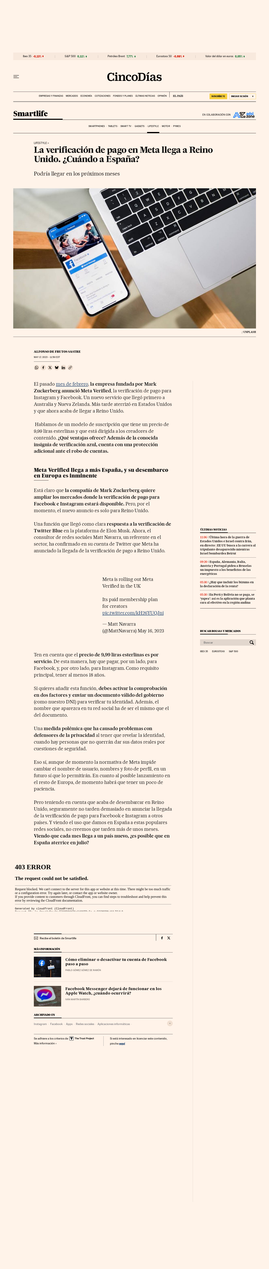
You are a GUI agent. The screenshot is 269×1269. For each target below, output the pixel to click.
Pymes (177, 126)
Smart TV (125, 126)
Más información (45, 1043)
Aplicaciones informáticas (114, 1024)
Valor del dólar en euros (219, 56)
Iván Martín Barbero (77, 999)
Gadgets (140, 126)
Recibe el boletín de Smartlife (58, 938)
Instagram (40, 1024)
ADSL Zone (243, 115)
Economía (86, 96)
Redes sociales (85, 1024)
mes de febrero (72, 384)
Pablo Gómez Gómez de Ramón (83, 970)
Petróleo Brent (116, 56)
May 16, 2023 (151, 631)
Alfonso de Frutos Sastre (57, 352)
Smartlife (30, 114)
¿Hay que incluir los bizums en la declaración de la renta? (227, 584)
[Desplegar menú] (16, 76)
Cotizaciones (102, 96)
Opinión (162, 96)
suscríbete (218, 96)
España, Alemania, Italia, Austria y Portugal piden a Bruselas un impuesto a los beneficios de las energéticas (226, 568)
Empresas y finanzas (51, 96)
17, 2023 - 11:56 (47, 357)
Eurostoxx (218, 651)
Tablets (112, 126)
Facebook (56, 1024)
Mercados (72, 96)
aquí (122, 1043)
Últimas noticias (145, 96)
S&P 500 (70, 56)
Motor (166, 126)
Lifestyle (153, 126)
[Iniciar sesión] (242, 96)
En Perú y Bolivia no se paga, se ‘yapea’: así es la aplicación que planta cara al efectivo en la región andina (227, 598)
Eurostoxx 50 (164, 56)
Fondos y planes (123, 96)
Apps (69, 1024)
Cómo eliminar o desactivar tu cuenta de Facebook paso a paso (116, 962)
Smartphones (96, 126)
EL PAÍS (176, 94)
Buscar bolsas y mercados (220, 631)
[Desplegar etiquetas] (170, 1023)
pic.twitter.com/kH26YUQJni (133, 613)
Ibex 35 (27, 56)
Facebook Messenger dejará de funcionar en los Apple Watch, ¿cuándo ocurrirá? (113, 991)
